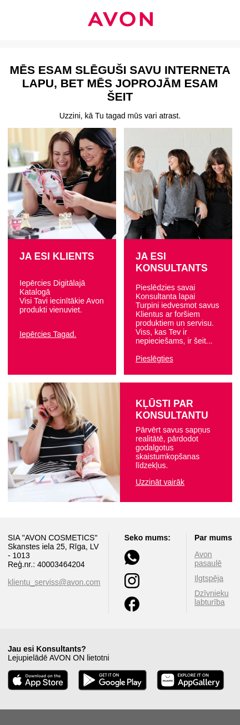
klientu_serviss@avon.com (54, 582)
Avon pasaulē (208, 559)
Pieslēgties (154, 358)
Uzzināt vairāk (160, 482)
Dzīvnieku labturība (211, 598)
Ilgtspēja (208, 578)
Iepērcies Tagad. (47, 334)
